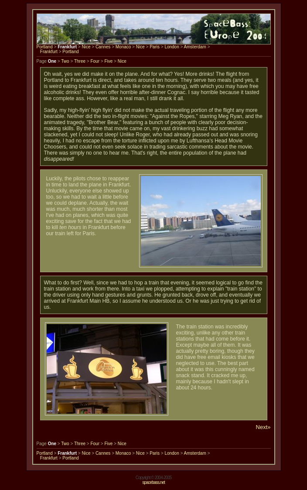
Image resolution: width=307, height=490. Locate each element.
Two (65, 61)
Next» (263, 427)
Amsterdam (195, 46)
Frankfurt (49, 51)
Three (79, 61)
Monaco (123, 46)
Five (108, 61)
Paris (155, 46)
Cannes (103, 46)
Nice (86, 46)
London (171, 46)
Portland (45, 46)
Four (94, 61)
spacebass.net (153, 482)
